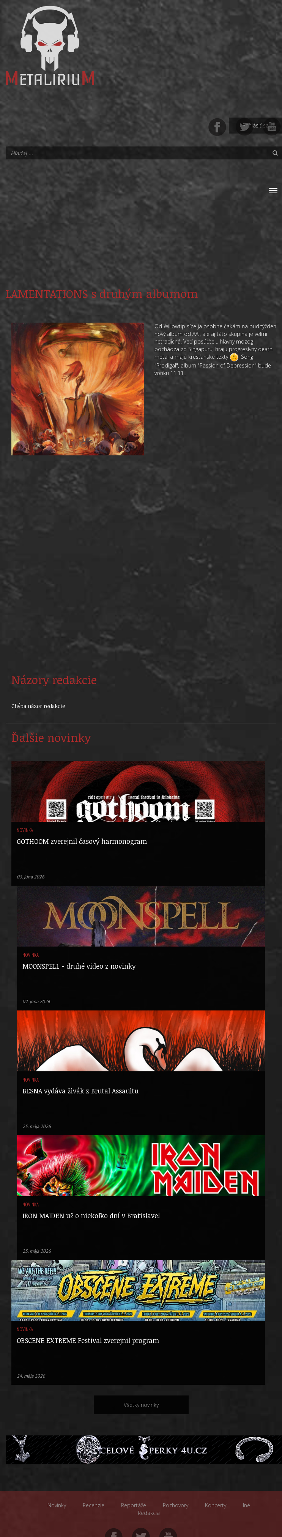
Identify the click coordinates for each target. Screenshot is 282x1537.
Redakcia (149, 1512)
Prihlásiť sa (256, 125)
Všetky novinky (141, 1404)
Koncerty (215, 1505)
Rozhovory (175, 1505)
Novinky (56, 1505)
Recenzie (93, 1505)
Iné (246, 1505)
